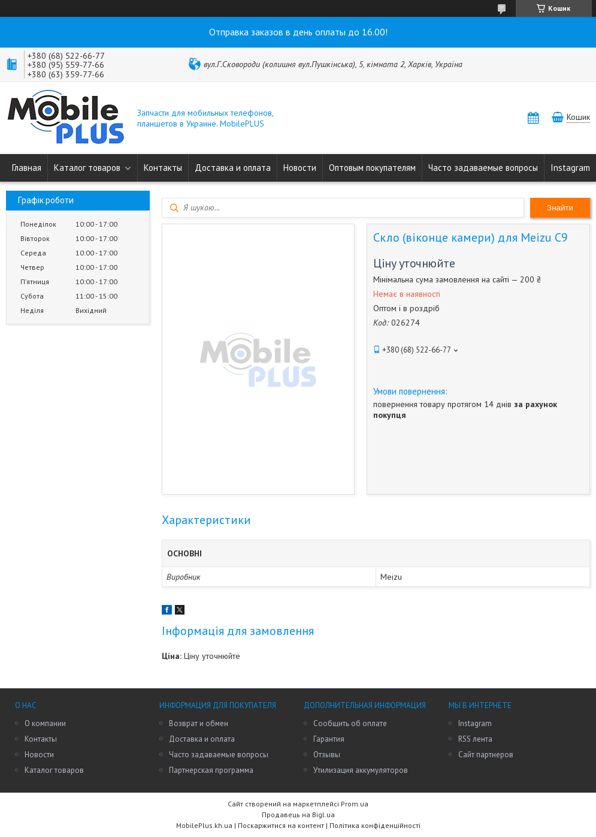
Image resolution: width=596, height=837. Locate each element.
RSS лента (475, 739)
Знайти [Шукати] (560, 207)
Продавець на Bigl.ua (298, 814)
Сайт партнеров (485, 754)
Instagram (570, 167)
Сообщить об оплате (350, 723)
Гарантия (328, 739)
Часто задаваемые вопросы (483, 167)
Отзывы (326, 754)
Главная (26, 167)
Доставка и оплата (233, 167)
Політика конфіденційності (374, 825)
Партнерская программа (211, 770)
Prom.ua (354, 803)
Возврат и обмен (198, 723)
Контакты (163, 167)
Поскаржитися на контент (281, 825)
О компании (45, 723)
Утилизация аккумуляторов (360, 770)
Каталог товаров (87, 167)
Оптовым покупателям (372, 167)
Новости (299, 167)
